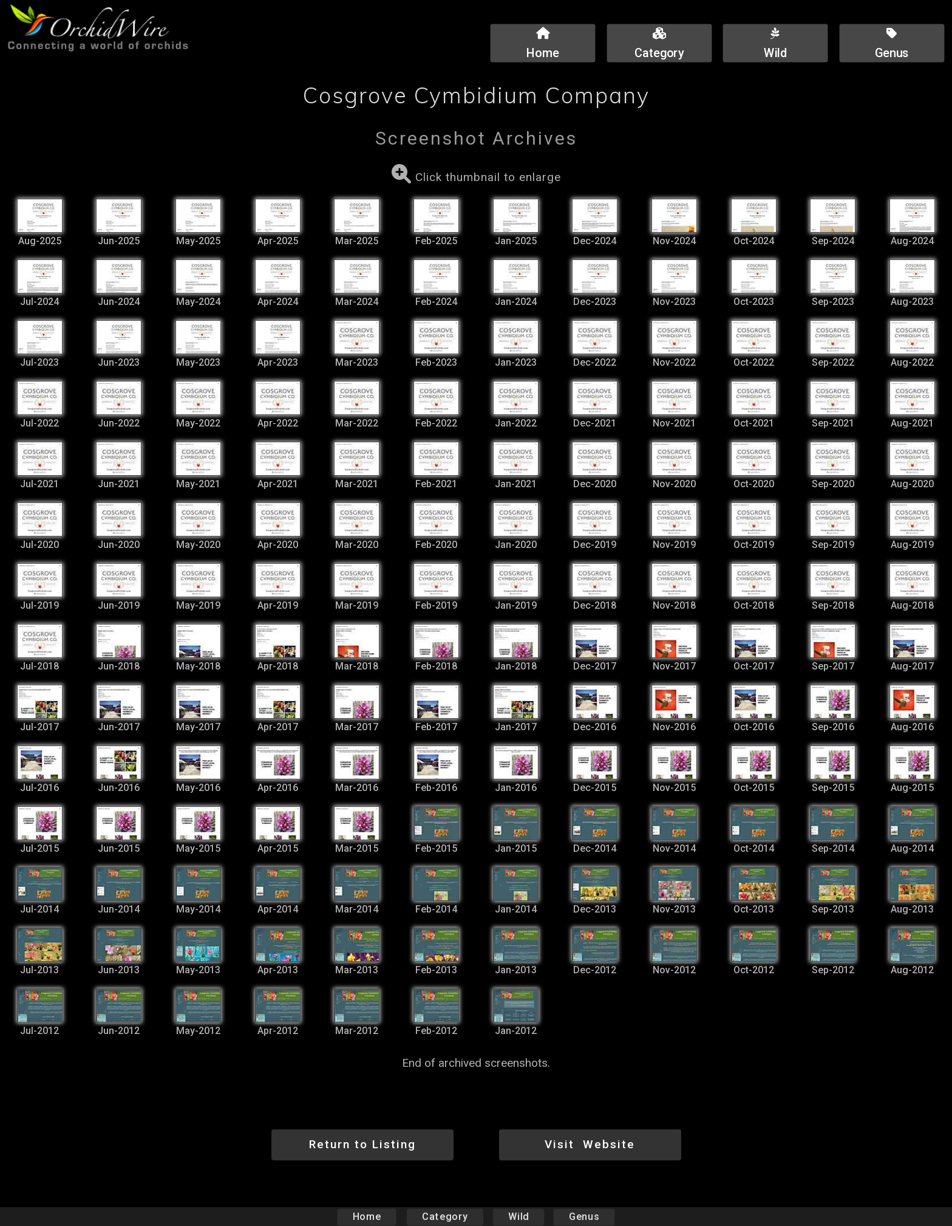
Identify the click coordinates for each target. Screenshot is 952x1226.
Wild (518, 1216)
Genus (583, 1216)
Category (445, 1216)
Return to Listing (362, 1144)
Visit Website (590, 1144)
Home (367, 1216)
